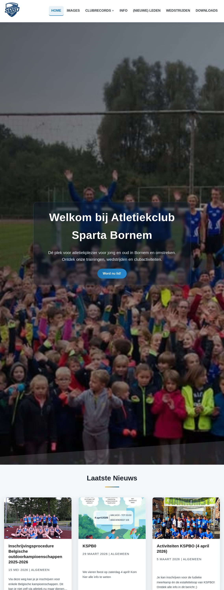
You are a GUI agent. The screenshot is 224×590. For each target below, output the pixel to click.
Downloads (207, 10)
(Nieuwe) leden (147, 10)
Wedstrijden (178, 10)
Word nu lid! (112, 273)
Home (56, 10)
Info (123, 10)
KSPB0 (89, 546)
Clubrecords (98, 10)
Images (73, 10)
